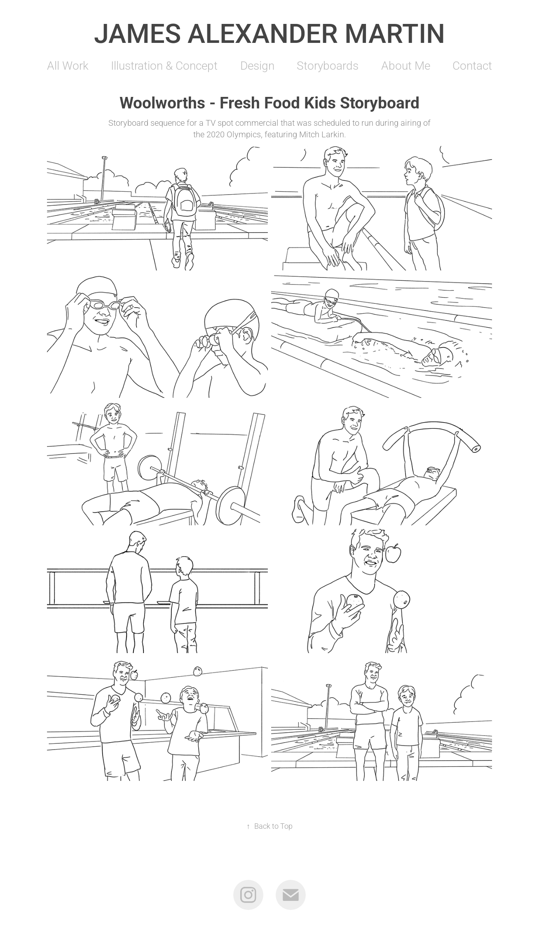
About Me (405, 65)
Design (257, 65)
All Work (68, 65)
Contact (472, 65)
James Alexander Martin (269, 32)
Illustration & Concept (164, 65)
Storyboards (328, 65)
